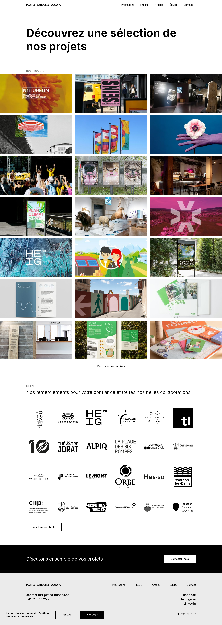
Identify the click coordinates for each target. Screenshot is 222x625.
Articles (159, 4)
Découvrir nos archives (111, 366)
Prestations (127, 4)
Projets (144, 4)
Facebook (188, 595)
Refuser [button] (66, 614)
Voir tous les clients (44, 527)
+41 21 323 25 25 (38, 599)
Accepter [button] (92, 614)
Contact (188, 4)
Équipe (173, 4)
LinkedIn (189, 603)
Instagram (188, 599)
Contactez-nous (180, 558)
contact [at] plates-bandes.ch (47, 595)
